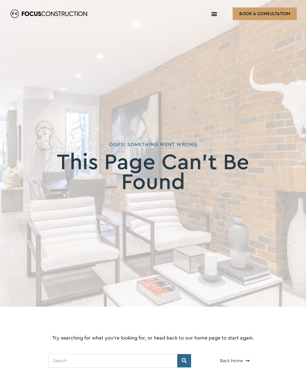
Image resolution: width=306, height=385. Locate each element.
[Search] (184, 360)
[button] (214, 13)
